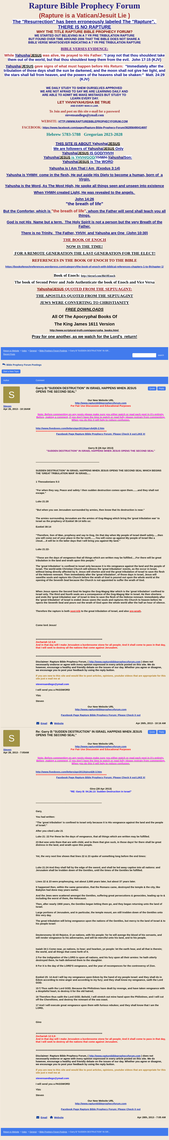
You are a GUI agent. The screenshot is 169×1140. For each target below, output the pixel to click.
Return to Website (11, 351)
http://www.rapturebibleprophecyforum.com (100, 403)
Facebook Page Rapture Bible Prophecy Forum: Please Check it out (100, 715)
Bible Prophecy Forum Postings (53, 351)
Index (24, 351)
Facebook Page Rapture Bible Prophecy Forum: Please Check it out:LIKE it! (100, 433)
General (33, 351)
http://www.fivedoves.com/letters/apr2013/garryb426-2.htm (70, 428)
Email (44, 723)
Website (59, 723)
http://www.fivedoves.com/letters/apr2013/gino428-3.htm (69, 771)
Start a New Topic (11, 371)
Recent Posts (9, 354)
